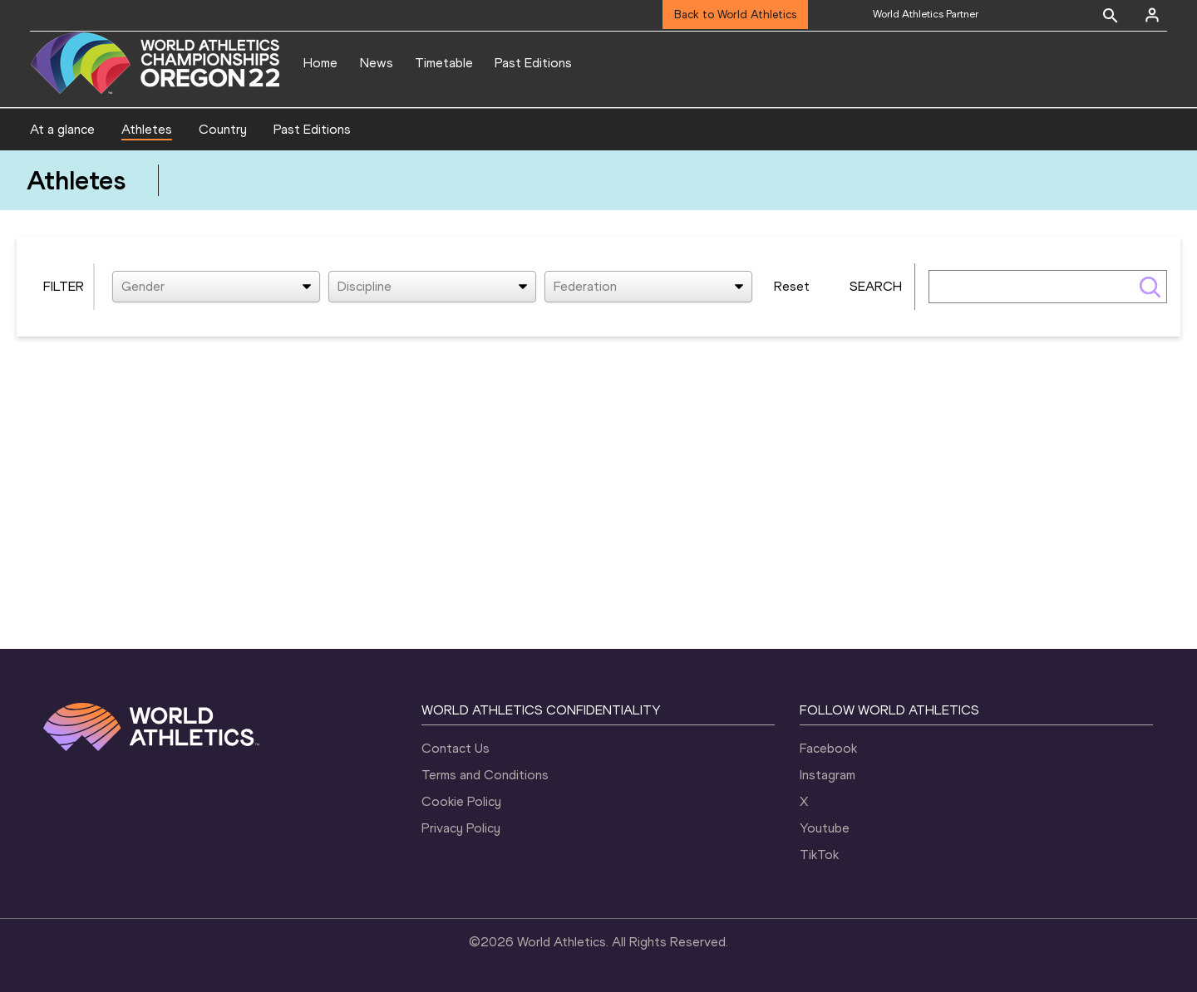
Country (223, 129)
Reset (792, 286)
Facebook (828, 748)
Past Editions (533, 63)
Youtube (825, 828)
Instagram (827, 775)
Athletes (146, 129)
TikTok (819, 854)
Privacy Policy (460, 828)
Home (320, 63)
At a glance (62, 129)
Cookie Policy (461, 801)
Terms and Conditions (485, 775)
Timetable (444, 63)
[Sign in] (1152, 15)
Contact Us (455, 748)
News (376, 63)
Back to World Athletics (735, 14)
